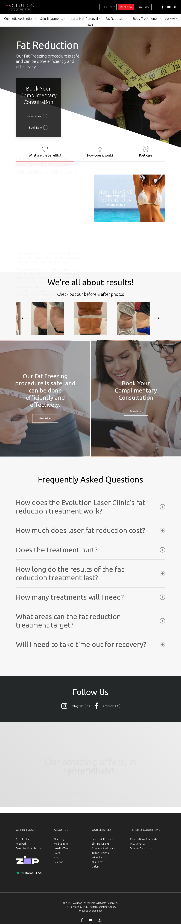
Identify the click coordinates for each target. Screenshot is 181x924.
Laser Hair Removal (102, 839)
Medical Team (61, 843)
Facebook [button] (108, 706)
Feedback (21, 843)
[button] (45, 151)
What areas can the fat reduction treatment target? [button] (90, 621)
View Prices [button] (34, 116)
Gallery (95, 866)
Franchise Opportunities (29, 848)
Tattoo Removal (100, 852)
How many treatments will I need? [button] (90, 597)
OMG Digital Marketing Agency (99, 906)
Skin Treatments (100, 843)
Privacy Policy (137, 843)
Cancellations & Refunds (143, 839)
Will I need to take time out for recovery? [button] (90, 644)
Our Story (59, 839)
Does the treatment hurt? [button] (90, 550)
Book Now (126, 7)
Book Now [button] (35, 127)
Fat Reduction (99, 857)
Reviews (58, 862)
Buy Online (144, 7)
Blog (56, 857)
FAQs (57, 852)
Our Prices (97, 862)
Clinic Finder (108, 7)
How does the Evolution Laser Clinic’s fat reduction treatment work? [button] (90, 507)
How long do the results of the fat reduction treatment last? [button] (90, 573)
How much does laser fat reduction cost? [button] (90, 530)
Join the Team (61, 848)
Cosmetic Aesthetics (103, 848)
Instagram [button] (77, 706)
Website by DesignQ (90, 910)
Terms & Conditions (141, 848)
